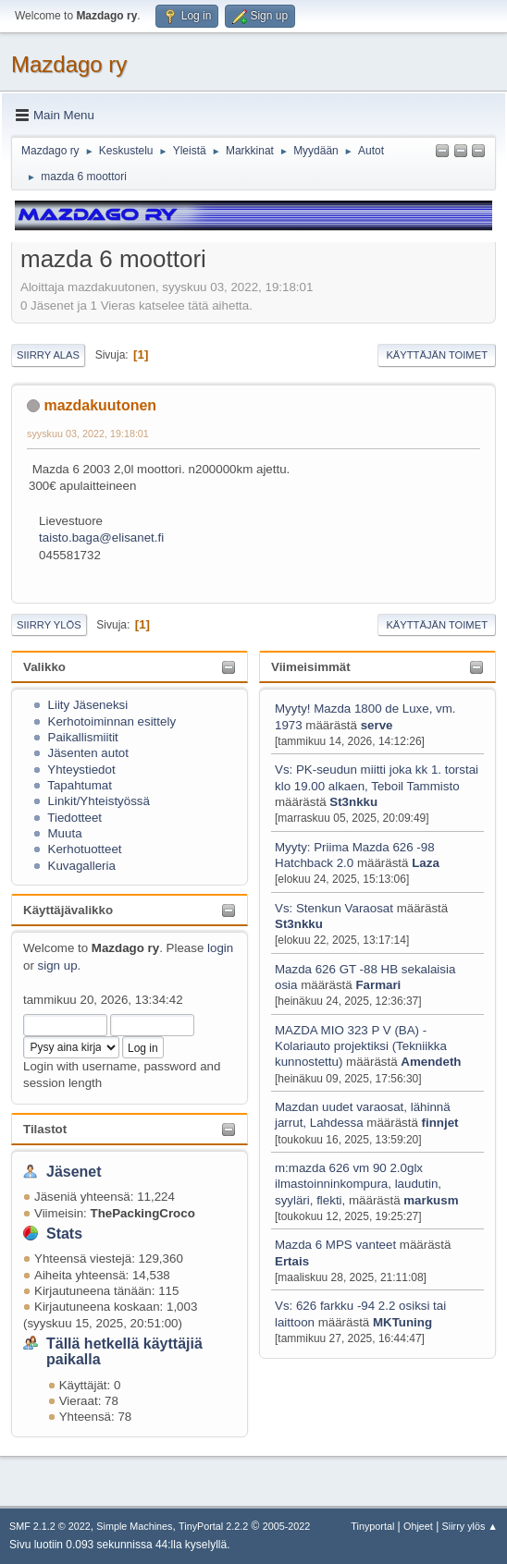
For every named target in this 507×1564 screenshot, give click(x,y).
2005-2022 (287, 1526)
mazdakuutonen (99, 405)
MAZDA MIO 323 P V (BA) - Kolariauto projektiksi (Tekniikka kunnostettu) (361, 1046)
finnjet (440, 1123)
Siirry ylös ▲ (470, 1526)
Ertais (292, 1261)
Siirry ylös (49, 624)
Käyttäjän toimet (437, 354)
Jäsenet (74, 1171)
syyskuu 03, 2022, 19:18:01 (88, 433)
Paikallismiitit (83, 737)
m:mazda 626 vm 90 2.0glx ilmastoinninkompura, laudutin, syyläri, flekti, (358, 1184)
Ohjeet (418, 1526)
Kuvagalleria (82, 866)
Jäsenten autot (88, 753)
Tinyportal (372, 1526)
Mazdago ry (69, 64)
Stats (64, 1233)
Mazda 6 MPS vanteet (337, 1245)
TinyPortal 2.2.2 (213, 1526)
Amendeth (431, 1062)
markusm (430, 1200)
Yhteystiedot (81, 769)
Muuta (65, 833)
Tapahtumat (79, 785)
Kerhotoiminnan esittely (112, 721)
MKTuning (402, 1322)
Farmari (378, 985)
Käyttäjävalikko (68, 910)
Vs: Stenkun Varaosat (334, 908)
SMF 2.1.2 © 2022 (50, 1526)
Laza (425, 863)
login (220, 948)
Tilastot (45, 1129)
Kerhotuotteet (85, 849)
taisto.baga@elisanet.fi (101, 537)
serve (377, 725)
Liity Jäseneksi (88, 705)
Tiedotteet (74, 818)
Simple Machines (134, 1526)
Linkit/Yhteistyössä (99, 801)
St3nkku (353, 802)
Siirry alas (48, 354)
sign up (58, 965)
